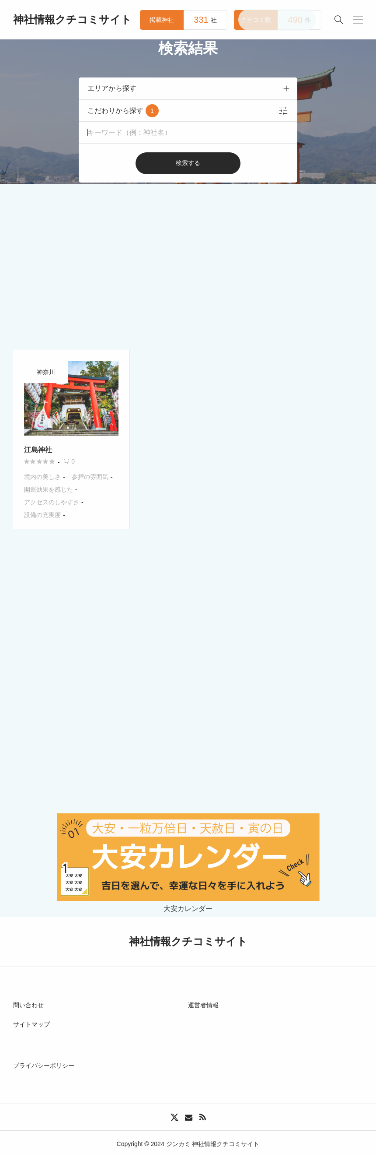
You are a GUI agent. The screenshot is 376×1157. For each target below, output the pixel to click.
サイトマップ (31, 1024)
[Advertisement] (188, 249)
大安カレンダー (188, 905)
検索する (188, 162)
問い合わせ (28, 1005)
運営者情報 (203, 1005)
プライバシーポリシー (43, 1065)
